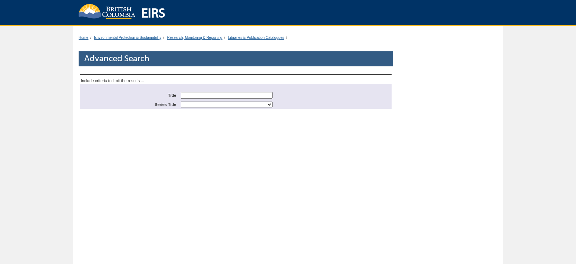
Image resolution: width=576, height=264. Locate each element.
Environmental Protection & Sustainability (127, 38)
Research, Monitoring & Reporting (195, 38)
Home (84, 38)
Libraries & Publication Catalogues (256, 38)
